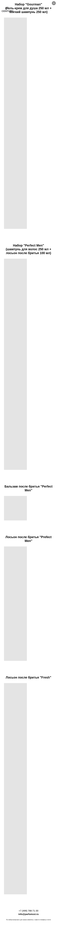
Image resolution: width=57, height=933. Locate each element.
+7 (20, 910)
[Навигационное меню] (54, 3)
